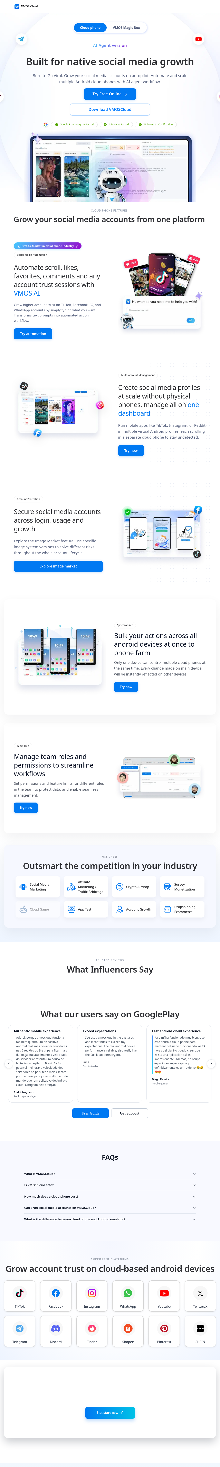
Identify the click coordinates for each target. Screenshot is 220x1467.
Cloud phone (90, 27)
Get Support (130, 1099)
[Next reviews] (212, 1050)
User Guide (90, 1099)
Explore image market (58, 552)
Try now (132, 436)
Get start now (110, 1399)
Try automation (34, 318)
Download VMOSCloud (137, 94)
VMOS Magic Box (126, 27)
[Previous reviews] (8, 1050)
